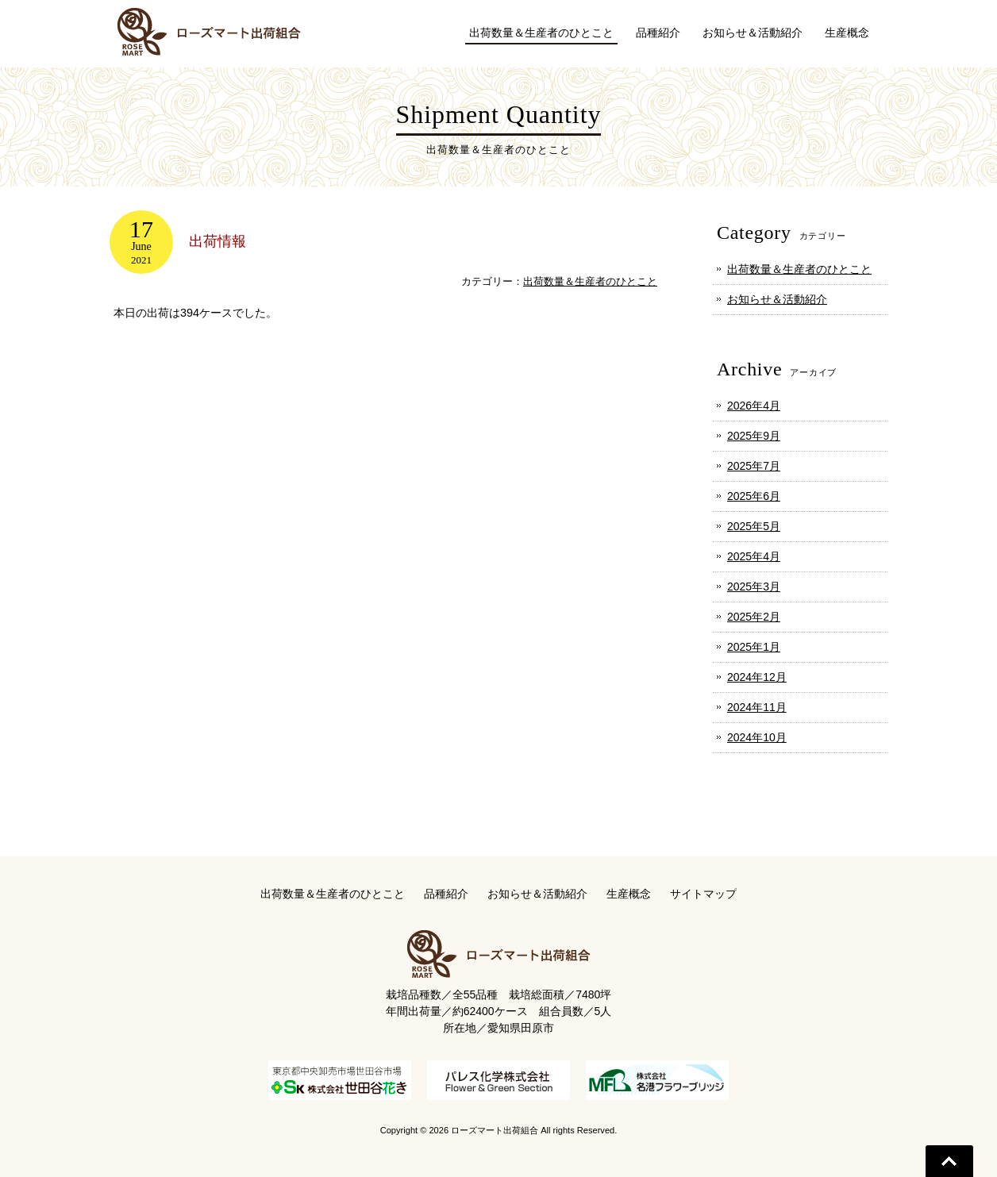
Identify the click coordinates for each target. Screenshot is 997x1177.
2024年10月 (757, 737)
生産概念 (628, 893)
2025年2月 (753, 616)
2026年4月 (753, 405)
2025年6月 (753, 496)
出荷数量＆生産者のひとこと (590, 281)
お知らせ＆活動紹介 (777, 299)
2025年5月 (753, 526)
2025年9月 (753, 435)
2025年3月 (753, 586)
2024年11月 (757, 707)
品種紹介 (446, 893)
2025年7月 (753, 466)
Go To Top (949, 1161)
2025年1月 (753, 646)
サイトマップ (703, 893)
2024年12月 (757, 677)
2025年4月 (753, 556)
